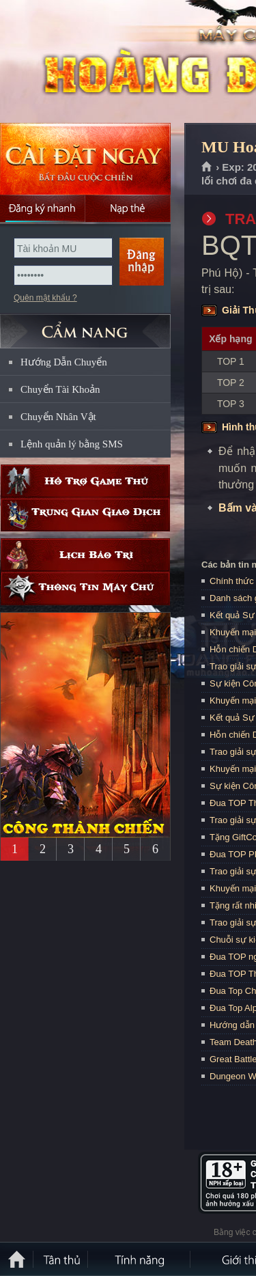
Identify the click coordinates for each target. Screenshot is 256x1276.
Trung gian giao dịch (85, 514)
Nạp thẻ (128, 208)
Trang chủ (207, 167)
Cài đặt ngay (85, 159)
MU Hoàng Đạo (98, 62)
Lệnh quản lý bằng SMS (71, 444)
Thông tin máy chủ (85, 588)
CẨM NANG (85, 325)
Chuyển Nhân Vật (58, 416)
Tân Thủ (61, 1259)
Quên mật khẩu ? (45, 298)
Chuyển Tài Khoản (60, 389)
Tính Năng (140, 1259)
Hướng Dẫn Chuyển (63, 362)
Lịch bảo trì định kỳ (85, 555)
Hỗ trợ (85, 481)
